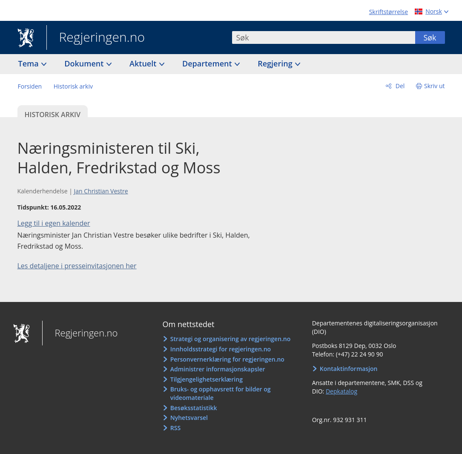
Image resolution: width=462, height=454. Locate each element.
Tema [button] (29, 63)
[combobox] (323, 37)
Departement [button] (208, 63)
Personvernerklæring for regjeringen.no (227, 359)
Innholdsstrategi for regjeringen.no (220, 349)
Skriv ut (434, 86)
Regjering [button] (276, 63)
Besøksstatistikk (193, 408)
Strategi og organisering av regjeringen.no (230, 339)
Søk (429, 37)
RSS (175, 428)
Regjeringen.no (95, 38)
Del (399, 86)
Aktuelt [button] (143, 63)
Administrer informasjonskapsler (217, 369)
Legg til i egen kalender (53, 223)
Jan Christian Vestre (101, 191)
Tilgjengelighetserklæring (206, 379)
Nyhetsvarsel (189, 418)
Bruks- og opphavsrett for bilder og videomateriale (220, 393)
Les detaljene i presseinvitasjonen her (77, 265)
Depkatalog (341, 391)
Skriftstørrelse (388, 12)
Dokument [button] (85, 63)
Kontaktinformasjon (349, 369)
